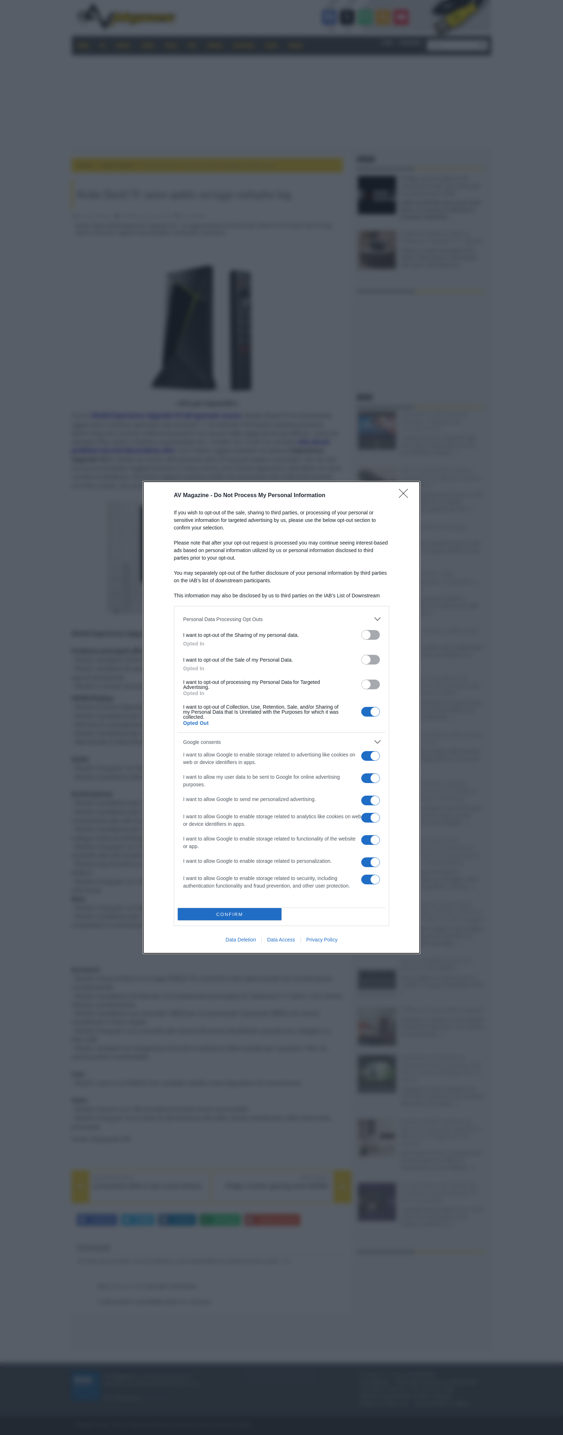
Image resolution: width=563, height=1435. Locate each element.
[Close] (406, 496)
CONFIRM (229, 914)
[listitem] (281, 619)
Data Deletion (240, 940)
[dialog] (281, 717)
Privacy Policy (322, 940)
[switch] (370, 635)
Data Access (281, 940)
